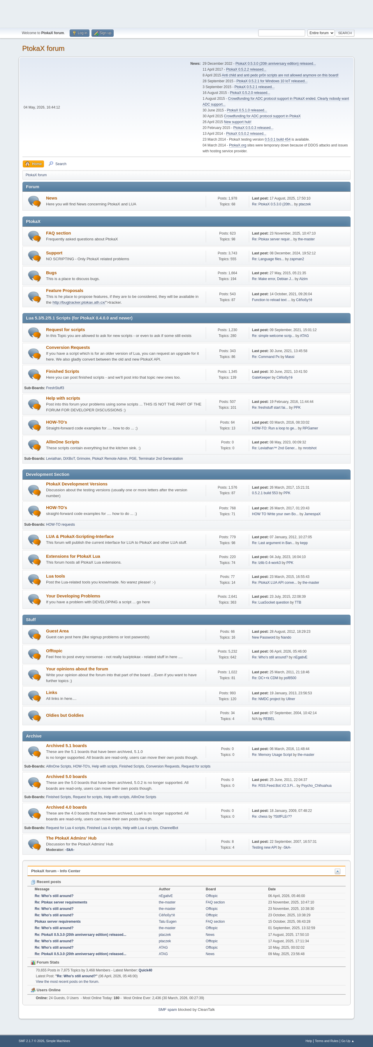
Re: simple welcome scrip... (273, 336)
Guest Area (57, 631)
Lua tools (55, 576)
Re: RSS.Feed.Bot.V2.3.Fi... (274, 786)
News (51, 198)
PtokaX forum (43, 48)
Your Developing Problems (73, 596)
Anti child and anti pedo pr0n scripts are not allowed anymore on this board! (280, 75)
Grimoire (83, 459)
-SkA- (69, 850)
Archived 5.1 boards (66, 745)
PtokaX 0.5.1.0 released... (247, 110)
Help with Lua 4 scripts (140, 828)
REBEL (269, 719)
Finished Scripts (62, 371)
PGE (132, 459)
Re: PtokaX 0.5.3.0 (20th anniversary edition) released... (80, 935)
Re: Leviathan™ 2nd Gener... (274, 448)
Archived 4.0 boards (66, 807)
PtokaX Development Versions (77, 484)
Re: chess (260, 816)
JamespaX (312, 514)
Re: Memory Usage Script (272, 755)
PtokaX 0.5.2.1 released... (255, 87)
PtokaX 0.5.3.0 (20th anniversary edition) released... (275, 64)
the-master (306, 239)
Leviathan (53, 459)
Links (51, 692)
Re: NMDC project (266, 699)
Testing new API (264, 847)
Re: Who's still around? (270, 657)
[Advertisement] (186, 13)
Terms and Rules (327, 1041)
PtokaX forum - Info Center (55, 871)
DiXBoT (69, 459)
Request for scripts (65, 329)
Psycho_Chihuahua (316, 786)
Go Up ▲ (347, 1041)
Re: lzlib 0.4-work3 (266, 563)
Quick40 (145, 970)
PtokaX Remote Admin (109, 459)
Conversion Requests (68, 347)
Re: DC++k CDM (265, 678)
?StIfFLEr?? (282, 816)
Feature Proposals (64, 290)
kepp (304, 543)
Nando (286, 637)
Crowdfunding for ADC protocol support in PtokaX (262, 116)
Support (54, 253)
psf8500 (290, 678)
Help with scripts (63, 398)
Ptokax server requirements (58, 922)
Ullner (290, 699)
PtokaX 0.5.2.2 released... (246, 69)
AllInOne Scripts (62, 442)
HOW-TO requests (60, 524)
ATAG (304, 336)
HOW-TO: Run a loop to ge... (274, 428)
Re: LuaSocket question (270, 602)
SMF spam (167, 1009)
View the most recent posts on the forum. (67, 982)
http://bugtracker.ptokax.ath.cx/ (78, 302)
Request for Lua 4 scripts (65, 828)
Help (309, 1041)
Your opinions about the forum (77, 669)
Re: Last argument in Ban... (273, 543)
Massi (289, 357)
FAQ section (58, 233)
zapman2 (297, 259)
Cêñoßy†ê (304, 300)
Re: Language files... (268, 259)
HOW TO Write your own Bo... (275, 514)
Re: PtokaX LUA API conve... (274, 583)
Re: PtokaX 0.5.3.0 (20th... (272, 204)
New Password (263, 637)
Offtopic (54, 651)
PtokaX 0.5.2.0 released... (250, 93)
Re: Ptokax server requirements (61, 902)
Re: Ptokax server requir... (272, 239)
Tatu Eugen (168, 922)
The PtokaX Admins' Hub (71, 838)
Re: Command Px (266, 357)
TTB (298, 602)
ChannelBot (169, 828)
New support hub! (237, 122)
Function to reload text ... (271, 300)
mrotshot (309, 448)
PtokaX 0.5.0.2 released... (246, 134)
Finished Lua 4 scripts (104, 828)
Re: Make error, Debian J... (273, 279)
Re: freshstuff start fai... (270, 407)
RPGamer (310, 428)
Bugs (51, 272)
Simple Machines (58, 1041)
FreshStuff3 (55, 388)
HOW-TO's (56, 422)
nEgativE (300, 657)
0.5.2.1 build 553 (265, 493)
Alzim (303, 279)
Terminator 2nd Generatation (160, 459)
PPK (297, 407)
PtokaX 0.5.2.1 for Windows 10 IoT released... (271, 81)
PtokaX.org (237, 145)
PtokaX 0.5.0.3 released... (253, 128)
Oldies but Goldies (65, 715)
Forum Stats (45, 962)
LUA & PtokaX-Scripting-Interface (80, 536)
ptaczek (305, 204)
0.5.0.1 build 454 (278, 139)
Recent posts (46, 882)
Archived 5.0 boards (66, 776)
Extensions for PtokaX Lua (73, 556)
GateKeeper (261, 377)
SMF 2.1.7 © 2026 (31, 1041)
